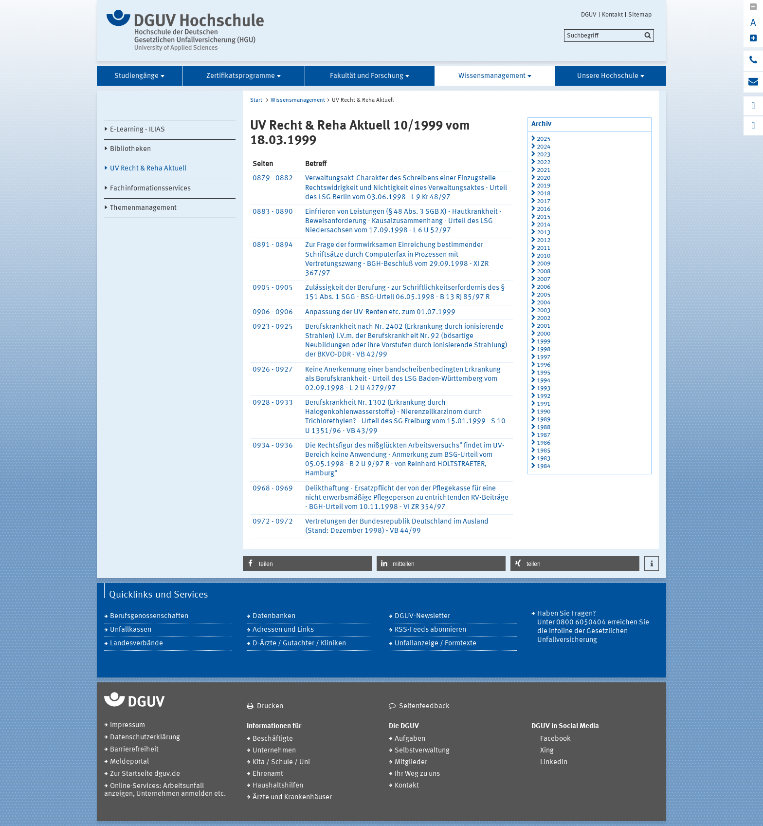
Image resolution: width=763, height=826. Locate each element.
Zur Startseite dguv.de (145, 774)
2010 (543, 256)
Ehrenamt (268, 774)
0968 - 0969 (273, 488)
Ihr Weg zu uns (417, 774)
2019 (543, 186)
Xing (547, 750)
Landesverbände (136, 643)
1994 (543, 380)
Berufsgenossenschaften (149, 616)
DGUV (589, 14)
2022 (543, 162)
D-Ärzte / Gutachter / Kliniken (299, 643)
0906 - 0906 (273, 312)
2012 (543, 240)
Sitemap (640, 14)
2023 (543, 154)
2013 (543, 232)
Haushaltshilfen (278, 785)
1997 (543, 357)
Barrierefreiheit (134, 749)
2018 (543, 193)
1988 (543, 427)
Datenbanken (274, 616)
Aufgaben (410, 739)
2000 (543, 334)
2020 (543, 178)
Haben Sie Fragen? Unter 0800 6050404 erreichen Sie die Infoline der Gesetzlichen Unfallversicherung (593, 627)
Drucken (270, 706)
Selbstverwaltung (422, 750)
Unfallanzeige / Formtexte (435, 643)
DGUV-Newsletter (422, 616)
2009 (543, 264)
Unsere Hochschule (607, 76)
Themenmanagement (143, 208)
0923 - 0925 (273, 327)
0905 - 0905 (273, 288)
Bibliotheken (130, 149)
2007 (543, 279)
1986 (543, 443)
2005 (543, 295)
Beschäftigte (273, 739)
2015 (543, 217)
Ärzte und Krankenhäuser (292, 797)
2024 (543, 147)
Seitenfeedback (424, 706)
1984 (543, 466)
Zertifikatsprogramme (240, 76)
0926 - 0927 (273, 370)
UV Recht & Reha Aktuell (148, 168)
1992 (543, 396)
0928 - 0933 (273, 403)
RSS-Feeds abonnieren (430, 630)
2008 (543, 271)
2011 (543, 248)
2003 (543, 310)
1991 (543, 404)
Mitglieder (411, 762)
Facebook (555, 739)
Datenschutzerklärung (145, 737)
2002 (543, 318)
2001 (543, 326)
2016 (543, 209)
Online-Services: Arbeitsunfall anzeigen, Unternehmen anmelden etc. (165, 790)
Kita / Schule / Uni (281, 762)
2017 (543, 201)
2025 (543, 139)
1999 (543, 341)
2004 (543, 303)
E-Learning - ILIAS (137, 129)
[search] (609, 35)
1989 (543, 419)
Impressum (127, 725)
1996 (543, 365)
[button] (307, 563)
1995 (543, 373)
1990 (543, 412)
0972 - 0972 (273, 522)
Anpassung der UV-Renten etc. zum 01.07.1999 (380, 312)
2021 (543, 170)
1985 (543, 451)
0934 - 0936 (273, 446)
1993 (543, 388)
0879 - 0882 (273, 178)
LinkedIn (553, 762)
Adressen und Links (283, 630)
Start (256, 100)
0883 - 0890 (273, 212)
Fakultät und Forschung (366, 76)
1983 (543, 458)
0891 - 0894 (273, 245)
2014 (543, 225)
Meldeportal (129, 762)
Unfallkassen (130, 630)
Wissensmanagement (492, 76)
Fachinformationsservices (150, 188)
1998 (543, 349)
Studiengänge (136, 76)
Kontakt (612, 14)
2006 (543, 287)
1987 (543, 435)
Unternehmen (274, 750)
